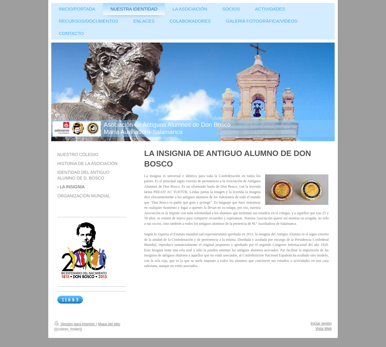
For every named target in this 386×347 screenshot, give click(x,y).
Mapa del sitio (109, 324)
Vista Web (323, 328)
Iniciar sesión (321, 323)
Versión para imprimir (75, 324)
